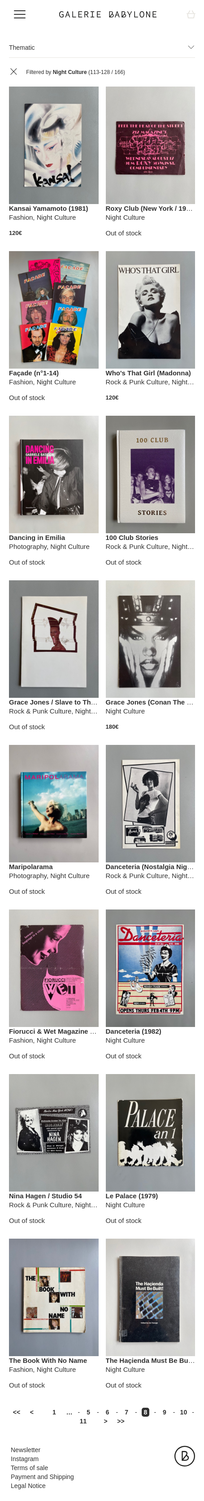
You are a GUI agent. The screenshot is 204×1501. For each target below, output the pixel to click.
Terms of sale (29, 1467)
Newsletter (25, 1449)
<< (16, 1412)
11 (83, 1421)
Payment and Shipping (42, 1476)
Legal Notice (28, 1485)
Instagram (25, 1458)
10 (183, 1412)
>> (120, 1421)
